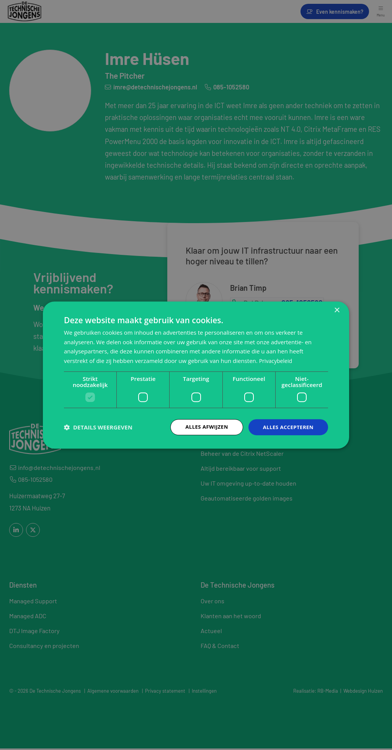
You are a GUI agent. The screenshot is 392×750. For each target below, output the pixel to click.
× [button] (337, 310)
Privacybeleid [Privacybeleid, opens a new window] (276, 360)
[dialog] (196, 375)
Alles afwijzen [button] (202, 427)
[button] (98, 427)
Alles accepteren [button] (287, 427)
